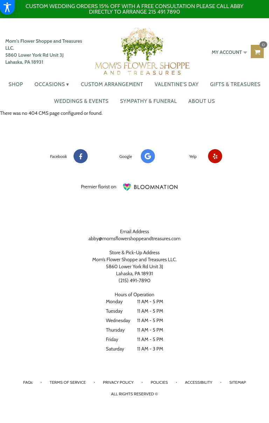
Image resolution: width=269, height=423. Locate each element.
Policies (159, 382)
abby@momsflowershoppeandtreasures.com (135, 238)
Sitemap (237, 382)
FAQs (28, 382)
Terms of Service (68, 382)
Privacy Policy (118, 382)
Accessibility (198, 382)
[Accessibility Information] (7, 7)
